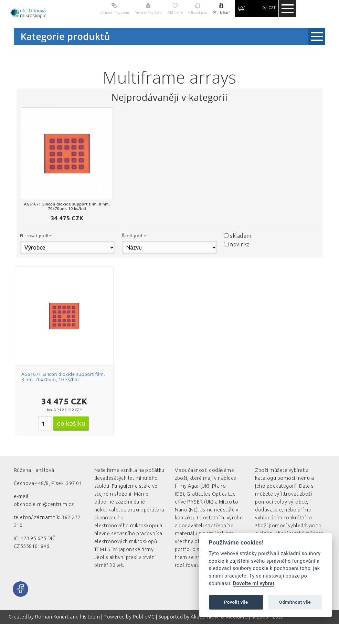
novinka (240, 244)
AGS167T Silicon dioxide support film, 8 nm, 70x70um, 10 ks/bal (63, 377)
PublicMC (144, 617)
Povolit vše (236, 602)
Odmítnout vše (295, 602)
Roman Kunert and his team (68, 617)
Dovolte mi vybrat (253, 583)
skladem (240, 236)
